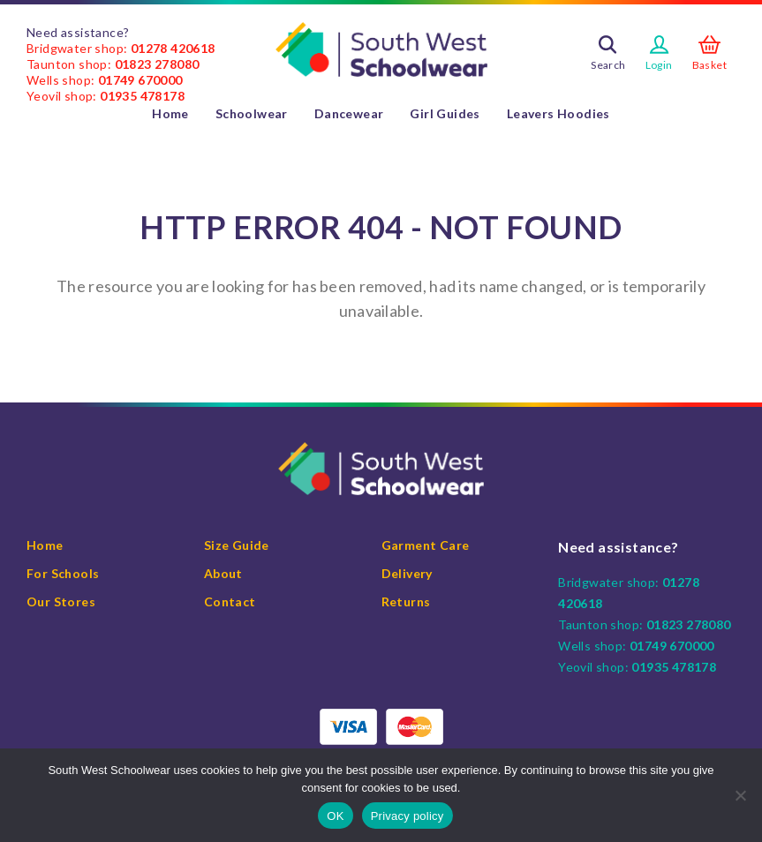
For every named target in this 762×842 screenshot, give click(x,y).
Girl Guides (444, 113)
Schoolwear (251, 113)
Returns (406, 601)
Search (608, 64)
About (223, 573)
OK (335, 816)
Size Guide (236, 545)
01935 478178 (142, 95)
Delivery (407, 573)
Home (170, 113)
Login (659, 64)
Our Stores (60, 601)
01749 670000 (140, 79)
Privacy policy (407, 816)
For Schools (62, 573)
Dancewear (349, 113)
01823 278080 (157, 63)
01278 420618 (173, 48)
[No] (740, 795)
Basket (709, 64)
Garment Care (425, 545)
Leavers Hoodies (558, 113)
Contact (230, 601)
